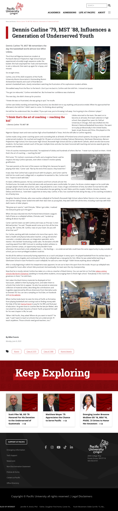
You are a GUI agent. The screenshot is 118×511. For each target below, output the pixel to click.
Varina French (26, 304)
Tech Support (12, 455)
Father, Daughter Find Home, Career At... (55, 507)
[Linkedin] (72, 447)
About (101, 12)
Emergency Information (16, 450)
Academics (54, 12)
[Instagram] (53, 447)
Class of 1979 (31, 351)
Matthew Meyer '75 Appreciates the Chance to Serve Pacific (58, 417)
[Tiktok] (65, 447)
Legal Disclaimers (82, 496)
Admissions (69, 12)
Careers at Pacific (13, 477)
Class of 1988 (48, 351)
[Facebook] (46, 447)
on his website (14, 295)
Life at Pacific (87, 12)
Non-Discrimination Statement (18, 466)
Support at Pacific (16, 442)
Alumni (16, 351)
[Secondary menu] (109, 12)
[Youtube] (59, 447)
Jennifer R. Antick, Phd (29, 507)
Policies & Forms (13, 472)
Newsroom (11, 461)
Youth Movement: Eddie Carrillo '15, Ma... (89, 507)
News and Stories (11, 21)
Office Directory (13, 483)
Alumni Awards (66, 351)
